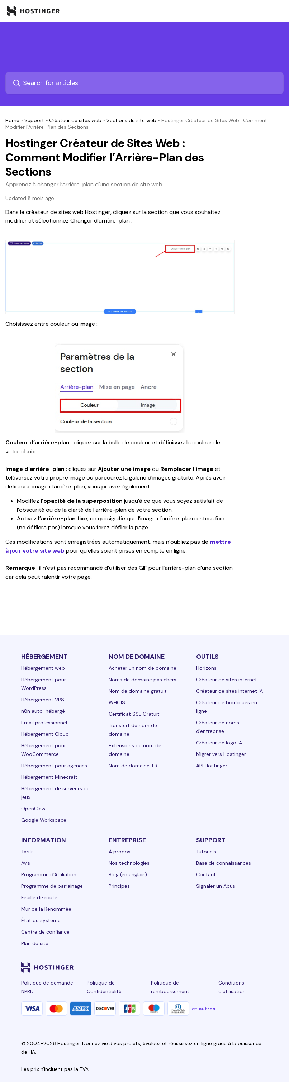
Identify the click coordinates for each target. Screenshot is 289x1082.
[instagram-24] (206, 967)
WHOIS (117, 702)
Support (34, 120)
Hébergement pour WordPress (43, 683)
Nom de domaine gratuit (138, 691)
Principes (119, 886)
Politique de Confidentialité (104, 987)
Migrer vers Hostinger (221, 754)
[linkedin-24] (177, 967)
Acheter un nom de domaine (142, 668)
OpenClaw (33, 808)
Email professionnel (44, 722)
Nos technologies (129, 863)
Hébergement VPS (42, 699)
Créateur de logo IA (219, 742)
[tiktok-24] (263, 967)
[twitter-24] (220, 967)
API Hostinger (211, 765)
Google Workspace (43, 820)
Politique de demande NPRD (47, 987)
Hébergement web (43, 668)
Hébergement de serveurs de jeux (55, 792)
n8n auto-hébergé (43, 711)
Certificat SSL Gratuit (134, 714)
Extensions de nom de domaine (135, 749)
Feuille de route (39, 897)
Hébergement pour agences (54, 765)
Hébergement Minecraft (49, 777)
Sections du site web (131, 120)
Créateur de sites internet (226, 679)
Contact (206, 874)
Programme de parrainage (52, 886)
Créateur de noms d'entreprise (217, 726)
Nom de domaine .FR (133, 765)
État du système (41, 920)
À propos (120, 851)
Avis (25, 863)
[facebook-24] (192, 967)
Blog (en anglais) (128, 874)
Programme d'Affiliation (48, 874)
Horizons (206, 668)
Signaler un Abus (215, 886)
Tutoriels (206, 851)
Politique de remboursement (170, 987)
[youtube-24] (235, 967)
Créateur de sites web (75, 120)
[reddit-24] (249, 967)
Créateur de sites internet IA (229, 691)
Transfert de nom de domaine (133, 729)
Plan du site (34, 943)
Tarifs (27, 851)
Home (12, 120)
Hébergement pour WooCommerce (43, 749)
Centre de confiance (45, 932)
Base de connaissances (223, 863)
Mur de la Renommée (46, 909)
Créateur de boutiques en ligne (226, 706)
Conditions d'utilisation (232, 987)
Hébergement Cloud (45, 734)
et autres (203, 1008)
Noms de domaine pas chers (142, 679)
